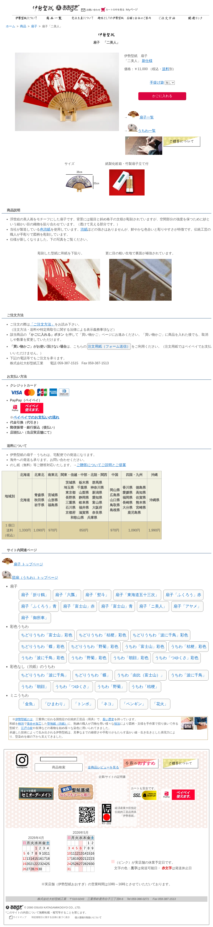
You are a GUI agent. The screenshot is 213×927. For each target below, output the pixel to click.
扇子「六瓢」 (67, 595)
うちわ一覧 (142, 131)
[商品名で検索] (58, 759)
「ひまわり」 (55, 704)
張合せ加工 (34, 723)
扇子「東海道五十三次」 (137, 595)
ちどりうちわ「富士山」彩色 (46, 635)
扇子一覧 (141, 117)
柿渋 (21, 723)
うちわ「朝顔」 (35, 686)
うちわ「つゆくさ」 (73, 686)
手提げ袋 (157, 83)
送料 (165, 69)
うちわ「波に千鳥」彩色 (42, 658)
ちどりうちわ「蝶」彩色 (42, 646)
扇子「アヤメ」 (187, 606)
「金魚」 (29, 704)
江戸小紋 (27, 728)
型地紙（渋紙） (57, 723)
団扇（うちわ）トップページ (30, 578)
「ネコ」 (107, 704)
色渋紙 (45, 229)
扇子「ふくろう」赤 (183, 595)
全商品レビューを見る (103, 767)
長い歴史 (108, 719)
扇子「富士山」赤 (79, 606)
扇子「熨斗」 (97, 595)
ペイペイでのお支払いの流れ (36, 417)
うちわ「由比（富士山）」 (140, 675)
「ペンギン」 (134, 704)
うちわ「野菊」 (111, 686)
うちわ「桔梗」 (145, 686)
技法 (117, 723)
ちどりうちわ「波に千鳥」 (44, 675)
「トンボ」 (83, 704)
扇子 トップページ (22, 564)
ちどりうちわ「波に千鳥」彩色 (160, 635)
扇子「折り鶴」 (35, 595)
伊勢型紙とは (24, 719)
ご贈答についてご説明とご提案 (101, 465)
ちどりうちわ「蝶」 (92, 675)
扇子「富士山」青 (117, 606)
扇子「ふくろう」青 (39, 606)
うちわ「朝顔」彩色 (131, 658)
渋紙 (84, 229)
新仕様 (147, 61)
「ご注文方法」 (42, 324)
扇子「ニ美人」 (153, 606)
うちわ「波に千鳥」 (188, 675)
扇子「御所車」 (35, 617)
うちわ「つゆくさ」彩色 (176, 658)
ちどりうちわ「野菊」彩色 (94, 646)
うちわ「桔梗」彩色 (188, 646)
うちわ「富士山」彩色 (144, 646)
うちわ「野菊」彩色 (88, 658)
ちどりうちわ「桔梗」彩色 (102, 635)
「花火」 (160, 704)
